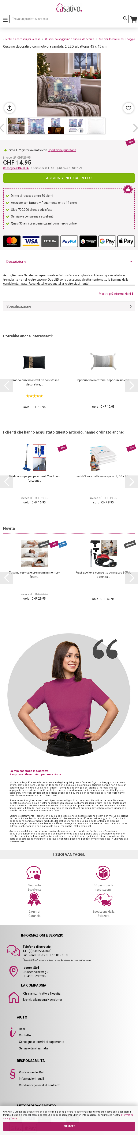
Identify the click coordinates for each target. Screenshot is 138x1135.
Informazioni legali (31, 1078)
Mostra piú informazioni (116, 293)
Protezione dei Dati (31, 1072)
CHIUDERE (69, 1126)
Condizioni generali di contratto (39, 1085)
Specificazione (18, 306)
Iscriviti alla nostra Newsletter (42, 999)
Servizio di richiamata (33, 1048)
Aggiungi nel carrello (69, 178)
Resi (22, 1029)
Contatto (25, 1035)
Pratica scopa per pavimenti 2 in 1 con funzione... (34, 478)
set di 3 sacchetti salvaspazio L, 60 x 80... (103, 476)
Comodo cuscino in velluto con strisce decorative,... (34, 382)
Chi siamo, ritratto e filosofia (41, 993)
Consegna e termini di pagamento (41, 1042)
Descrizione (16, 261)
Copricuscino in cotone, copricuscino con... (103, 380)
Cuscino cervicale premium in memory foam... (34, 574)
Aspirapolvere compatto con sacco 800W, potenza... (103, 574)
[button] (135, 128)
